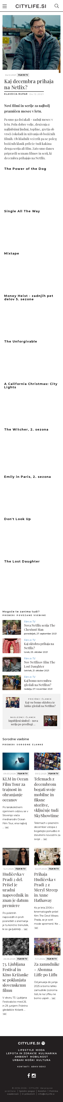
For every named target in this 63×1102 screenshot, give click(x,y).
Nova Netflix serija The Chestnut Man (39, 627)
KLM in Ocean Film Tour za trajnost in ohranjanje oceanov (15, 789)
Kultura (43, 1060)
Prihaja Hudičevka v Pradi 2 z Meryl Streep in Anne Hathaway (46, 887)
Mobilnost (39, 1056)
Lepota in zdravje (21, 1053)
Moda (40, 1050)
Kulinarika (48, 1053)
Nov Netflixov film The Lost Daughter (39, 664)
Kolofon (42, 1091)
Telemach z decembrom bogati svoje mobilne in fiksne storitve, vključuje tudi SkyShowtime (46, 797)
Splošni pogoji (27, 1091)
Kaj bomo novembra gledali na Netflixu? (37, 683)
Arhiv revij (38, 1067)
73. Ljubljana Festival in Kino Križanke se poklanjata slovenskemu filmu (15, 977)
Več (6, 827)
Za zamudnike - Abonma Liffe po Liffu (46, 969)
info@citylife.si (46, 1094)
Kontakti (23, 1067)
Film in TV (23, 75)
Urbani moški (24, 1060)
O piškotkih (28, 1094)
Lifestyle (26, 1050)
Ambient (21, 1056)
